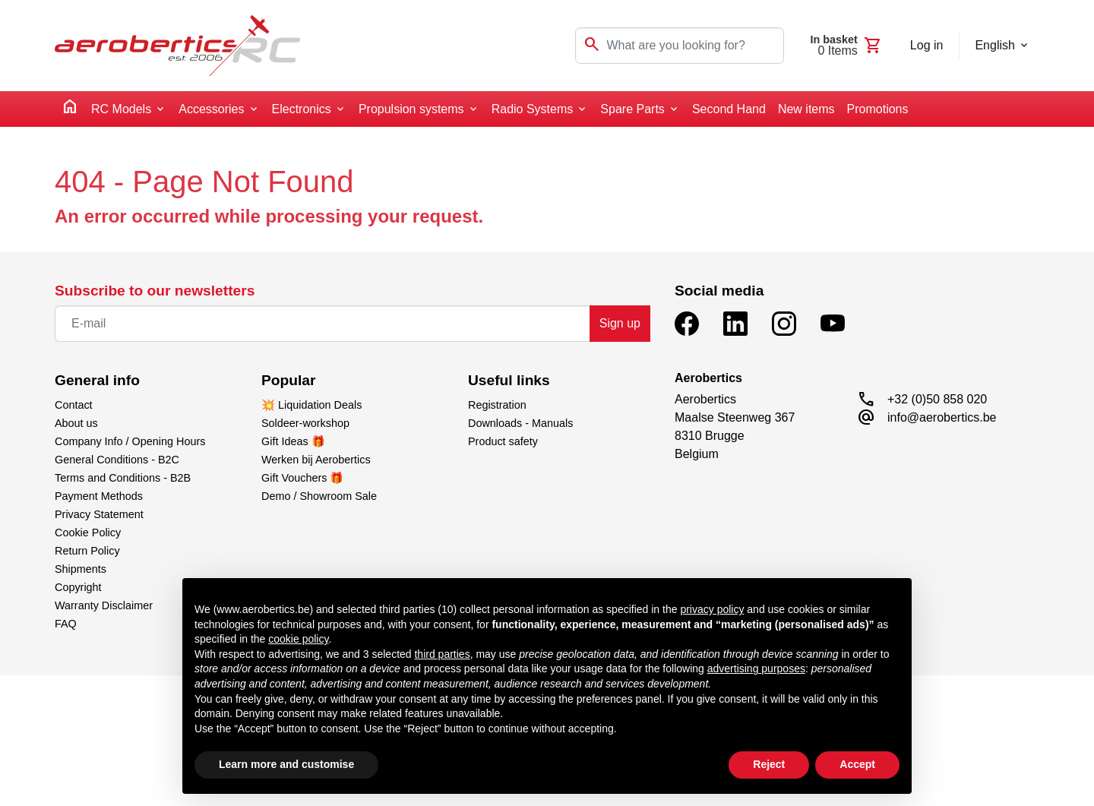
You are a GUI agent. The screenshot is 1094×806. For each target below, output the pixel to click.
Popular (288, 380)
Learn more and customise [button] (286, 764)
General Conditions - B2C (117, 460)
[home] (70, 109)
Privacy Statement (99, 514)
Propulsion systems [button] (411, 109)
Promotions (878, 109)
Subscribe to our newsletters (155, 291)
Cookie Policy (88, 532)
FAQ (66, 624)
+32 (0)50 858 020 (937, 399)
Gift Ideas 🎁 (293, 441)
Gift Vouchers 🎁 (302, 478)
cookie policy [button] (298, 639)
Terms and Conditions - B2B (123, 478)
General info (97, 380)
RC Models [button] (121, 109)
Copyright (78, 587)
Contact (74, 405)
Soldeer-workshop (305, 423)
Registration (497, 405)
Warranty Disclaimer (104, 605)
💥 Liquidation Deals (311, 405)
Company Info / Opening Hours (130, 441)
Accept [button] (857, 764)
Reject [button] (769, 764)
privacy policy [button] (712, 609)
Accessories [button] (211, 109)
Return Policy (87, 551)
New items (806, 109)
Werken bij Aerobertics (316, 460)
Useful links (509, 380)
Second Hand (729, 109)
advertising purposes (756, 668)
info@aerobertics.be (941, 417)
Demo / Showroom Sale (319, 496)
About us (76, 423)
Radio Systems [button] (533, 109)
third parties (442, 654)
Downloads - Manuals (520, 423)
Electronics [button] (301, 109)
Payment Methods (99, 496)
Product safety (503, 441)
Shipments (80, 569)
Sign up (619, 323)
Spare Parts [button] (632, 109)
